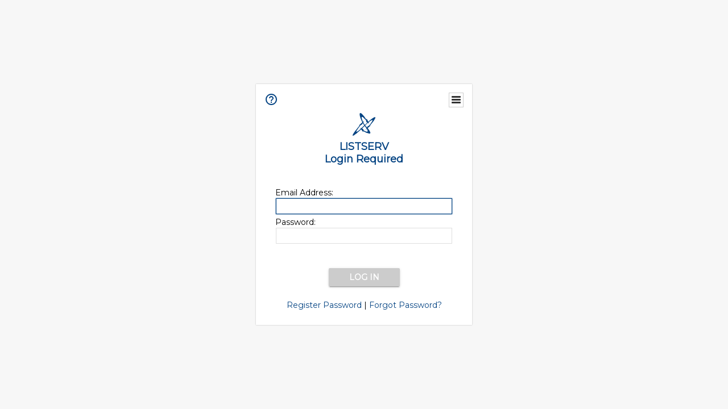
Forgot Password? (405, 305)
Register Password (324, 305)
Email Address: (304, 192)
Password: (295, 222)
